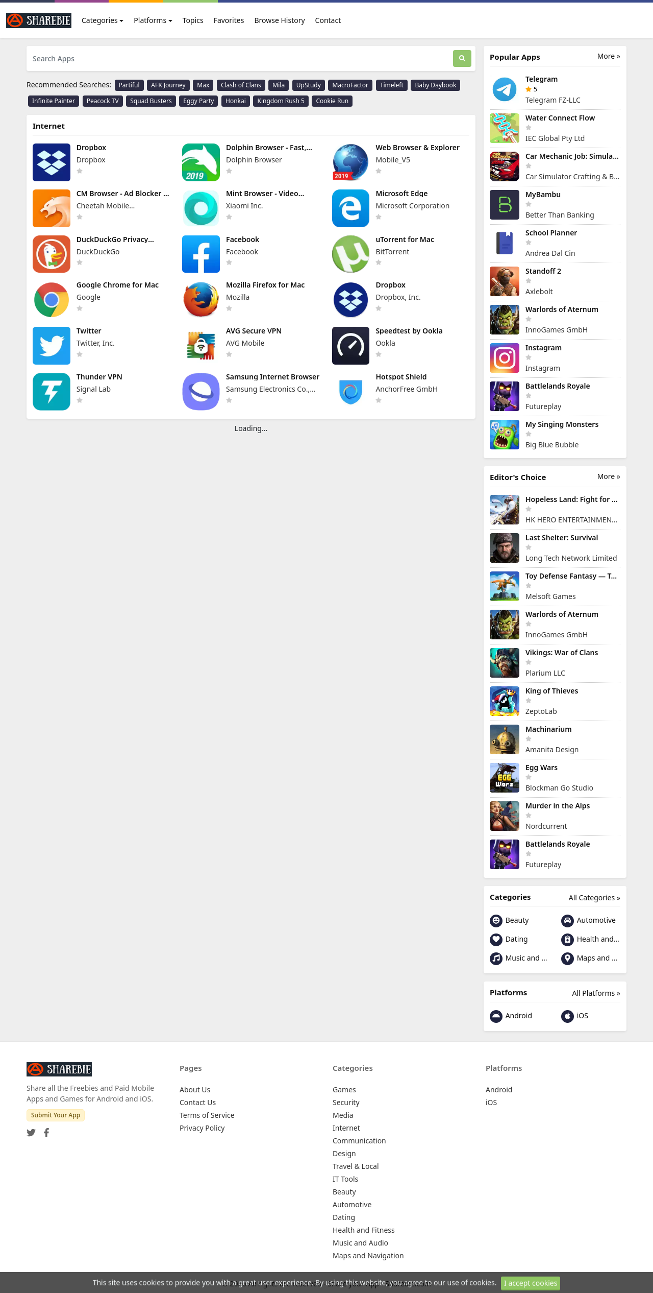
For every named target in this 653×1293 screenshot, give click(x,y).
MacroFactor (350, 85)
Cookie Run (332, 101)
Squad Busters (150, 101)
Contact (328, 20)
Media (343, 1115)
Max (203, 85)
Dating (509, 939)
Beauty (509, 921)
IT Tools (345, 1179)
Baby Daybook (435, 85)
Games (344, 1089)
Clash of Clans (241, 85)
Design (344, 1153)
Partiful (129, 85)
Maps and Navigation (590, 958)
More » (608, 56)
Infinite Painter (53, 101)
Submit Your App (55, 1115)
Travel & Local (356, 1166)
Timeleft (392, 85)
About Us (195, 1089)
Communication (359, 1140)
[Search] (462, 58)
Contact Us (198, 1102)
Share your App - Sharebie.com (379, 1283)
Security (346, 1102)
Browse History (279, 20)
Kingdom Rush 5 (280, 101)
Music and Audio (519, 958)
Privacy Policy (202, 1128)
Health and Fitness (590, 939)
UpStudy (308, 85)
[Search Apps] (240, 58)
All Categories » (594, 897)
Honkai (235, 101)
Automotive (588, 921)
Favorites (229, 20)
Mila (278, 85)
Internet (346, 1128)
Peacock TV (103, 101)
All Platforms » (596, 993)
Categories (100, 20)
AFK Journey (168, 85)
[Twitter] (31, 1129)
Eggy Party (198, 101)
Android (511, 1016)
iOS (574, 1016)
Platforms (150, 20)
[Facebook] (44, 1129)
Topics (193, 20)
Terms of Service (207, 1115)
